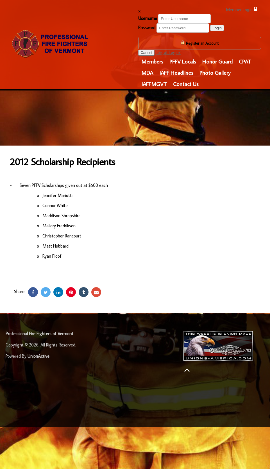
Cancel (146, 53)
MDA (147, 72)
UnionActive (38, 356)
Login (217, 28)
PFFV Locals (182, 61)
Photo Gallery (214, 72)
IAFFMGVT (154, 83)
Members (152, 61)
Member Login (241, 9)
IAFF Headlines (176, 72)
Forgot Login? (168, 52)
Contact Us (186, 83)
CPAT (245, 61)
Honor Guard (217, 61)
